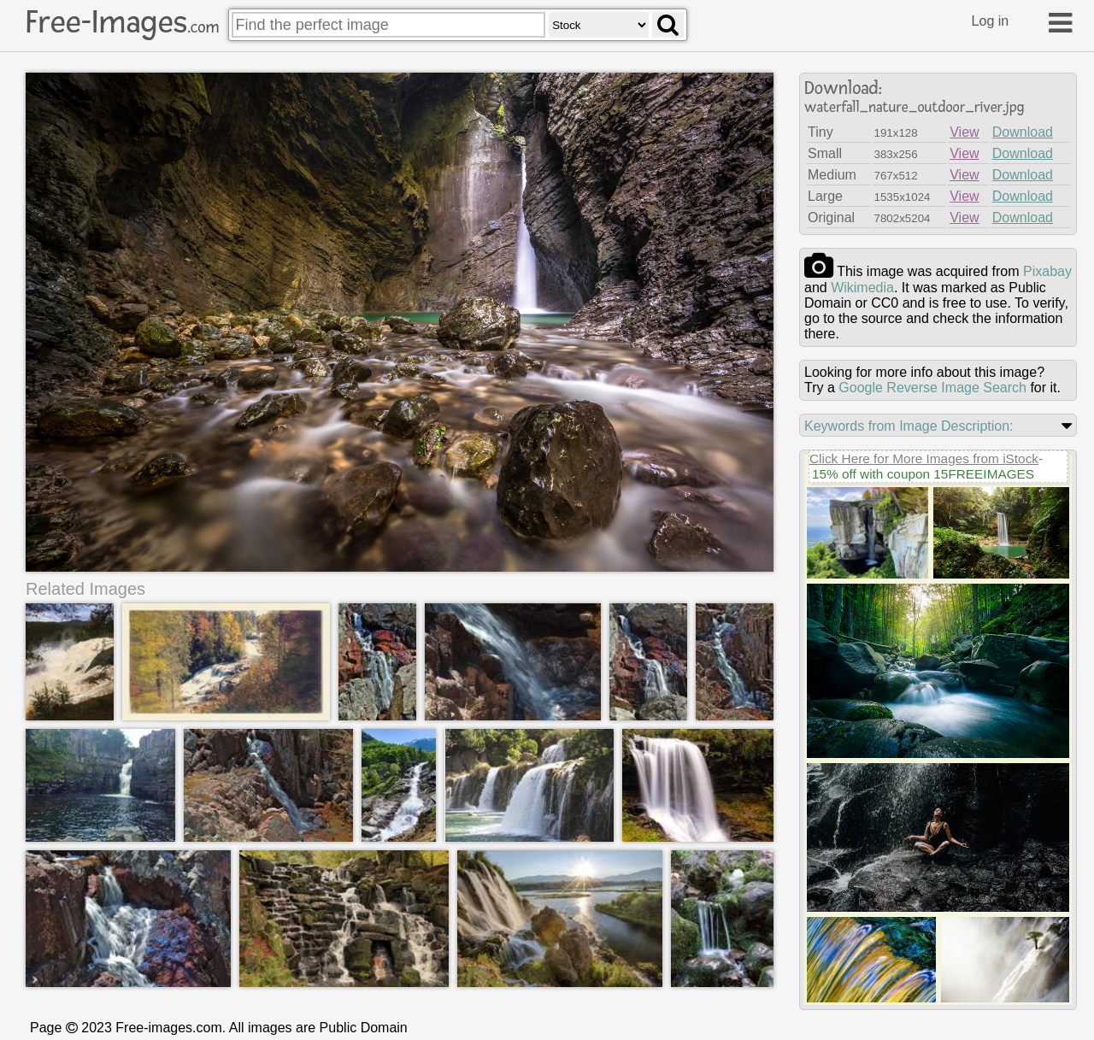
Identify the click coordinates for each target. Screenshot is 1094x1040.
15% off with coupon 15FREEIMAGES (923, 474)
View (964, 132)
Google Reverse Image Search (932, 387)
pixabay (1047, 271)
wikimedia (862, 287)
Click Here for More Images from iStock (923, 458)
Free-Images (122, 22)
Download (1022, 132)
